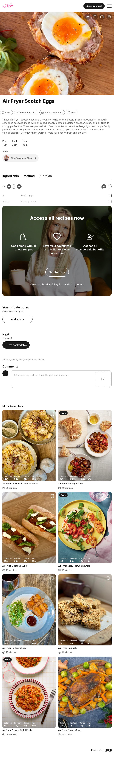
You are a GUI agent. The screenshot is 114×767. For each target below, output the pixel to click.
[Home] (11, 6)
